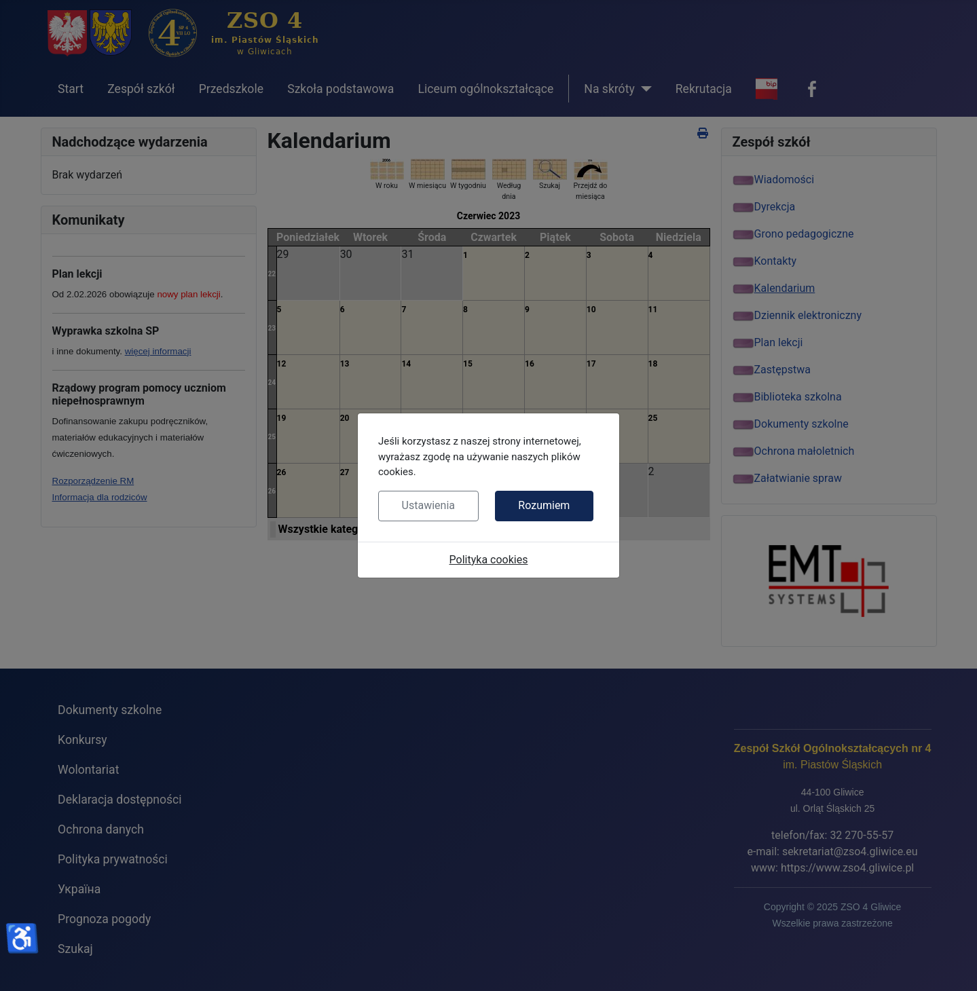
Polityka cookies (488, 559)
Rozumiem (544, 505)
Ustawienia (428, 505)
